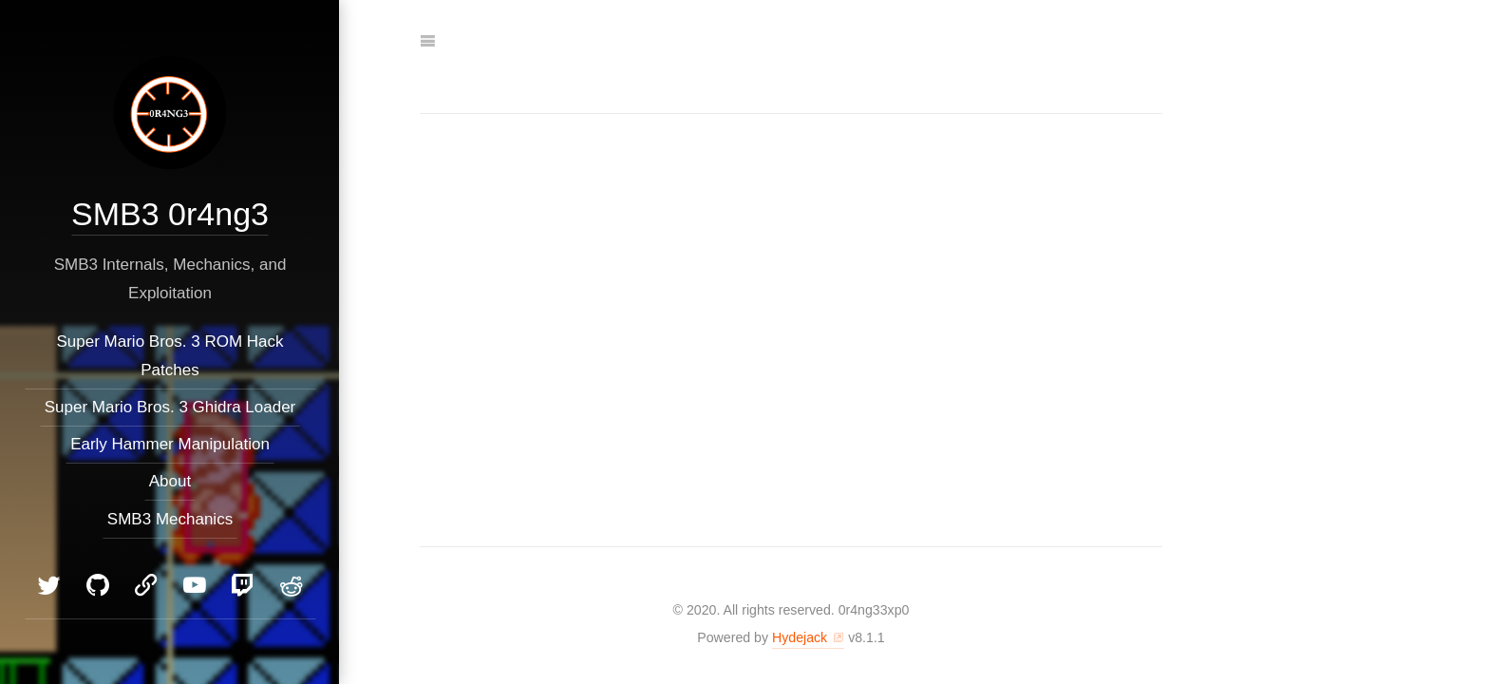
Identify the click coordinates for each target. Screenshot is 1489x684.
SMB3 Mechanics (169, 519)
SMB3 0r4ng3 (170, 214)
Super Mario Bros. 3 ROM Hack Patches (169, 355)
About (169, 481)
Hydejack (799, 637)
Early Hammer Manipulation (170, 444)
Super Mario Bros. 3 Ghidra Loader (169, 407)
